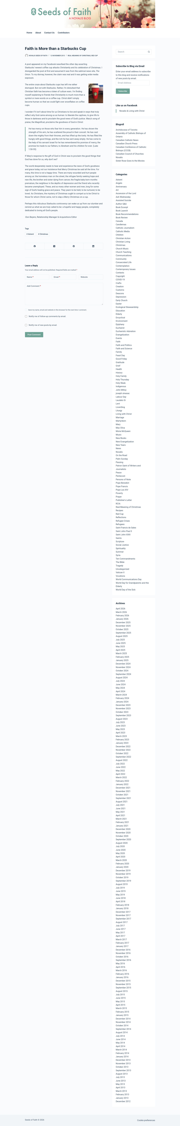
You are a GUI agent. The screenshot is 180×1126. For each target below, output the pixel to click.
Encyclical (120, 317)
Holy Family (121, 376)
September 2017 (123, 918)
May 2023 (120, 729)
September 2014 (123, 1029)
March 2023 (121, 736)
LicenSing (120, 407)
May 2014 (120, 1043)
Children (120, 235)
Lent (118, 403)
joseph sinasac (123, 393)
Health (119, 369)
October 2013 (122, 1067)
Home (29, 32)
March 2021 (121, 819)
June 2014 (121, 1039)
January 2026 (122, 619)
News (118, 448)
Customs (120, 290)
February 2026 (122, 615)
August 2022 (122, 760)
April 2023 (120, 732)
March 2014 (121, 1049)
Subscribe (122, 91)
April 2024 (120, 691)
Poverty (119, 493)
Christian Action (123, 238)
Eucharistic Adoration (126, 331)
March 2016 (121, 970)
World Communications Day (129, 579)
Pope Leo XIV (122, 490)
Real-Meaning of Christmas (79, 56)
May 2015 (120, 1001)
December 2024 (123, 663)
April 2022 (120, 774)
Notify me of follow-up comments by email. (47, 316)
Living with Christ (124, 414)
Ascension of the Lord (126, 193)
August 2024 (122, 677)
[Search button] (148, 51)
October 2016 (122, 956)
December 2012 (123, 1101)
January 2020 (122, 867)
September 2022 (123, 757)
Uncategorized (122, 569)
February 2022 (122, 781)
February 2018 (122, 905)
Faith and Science (124, 348)
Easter (119, 304)
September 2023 (123, 715)
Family (119, 352)
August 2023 (122, 719)
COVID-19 (120, 279)
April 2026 (120, 608)
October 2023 (122, 712)
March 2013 (121, 1091)
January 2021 (122, 826)
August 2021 (122, 801)
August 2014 (122, 1032)
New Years (121, 445)
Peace (119, 472)
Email (57, 277)
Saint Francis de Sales (126, 527)
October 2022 (122, 753)
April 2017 (120, 936)
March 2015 (121, 1008)
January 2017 (122, 946)
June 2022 (121, 767)
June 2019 (121, 891)
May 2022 (120, 770)
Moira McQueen (123, 431)
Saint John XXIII (123, 534)
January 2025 (122, 660)
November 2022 (123, 750)
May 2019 (120, 894)
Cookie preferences (146, 1120)
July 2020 (120, 846)
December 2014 (123, 1018)
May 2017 (120, 932)
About (38, 32)
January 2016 (122, 977)
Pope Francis (122, 486)
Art (117, 190)
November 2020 (123, 832)
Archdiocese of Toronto (126, 130)
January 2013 (122, 1098)
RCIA (118, 503)
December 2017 (123, 912)
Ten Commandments (125, 559)
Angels (119, 183)
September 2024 (123, 674)
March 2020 (121, 860)
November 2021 (123, 791)
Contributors (64, 32)
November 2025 (123, 626)
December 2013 (123, 1060)
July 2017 (120, 925)
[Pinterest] (74, 246)
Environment (121, 321)
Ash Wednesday (123, 197)
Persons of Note (123, 479)
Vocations (120, 576)
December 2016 (123, 950)
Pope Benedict (122, 483)
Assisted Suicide (123, 200)
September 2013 (123, 1070)
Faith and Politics (124, 345)
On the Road (121, 455)
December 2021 (123, 788)
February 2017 (122, 943)
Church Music (122, 248)
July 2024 (120, 681)
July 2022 (120, 764)
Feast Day (120, 355)
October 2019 (122, 877)
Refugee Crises (123, 521)
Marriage (120, 417)
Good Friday (121, 359)
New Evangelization (125, 441)
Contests (120, 272)
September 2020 (123, 839)
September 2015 (123, 987)
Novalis (119, 157)
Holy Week (121, 383)
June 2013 (121, 1081)
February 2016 (122, 974)
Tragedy (119, 565)
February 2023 (122, 739)
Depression (121, 297)
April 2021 (120, 815)
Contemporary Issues (126, 269)
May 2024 (120, 688)
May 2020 (120, 853)
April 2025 (120, 650)
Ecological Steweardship (127, 307)
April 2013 (120, 1087)
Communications (124, 255)
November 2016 (123, 953)
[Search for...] (131, 51)
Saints (119, 538)
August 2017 (122, 922)
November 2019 (123, 874)
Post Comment (34, 334)
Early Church (121, 300)
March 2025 (121, 653)
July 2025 (120, 639)
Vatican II (120, 572)
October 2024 (122, 670)
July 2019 (120, 888)
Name (30, 277)
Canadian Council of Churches (130, 154)
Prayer (119, 496)
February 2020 (122, 863)
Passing (119, 462)
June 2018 (121, 898)
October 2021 (122, 794)
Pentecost (120, 476)
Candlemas (121, 224)
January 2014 (122, 1056)
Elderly (119, 314)
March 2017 (121, 939)
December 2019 (123, 870)
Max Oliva (120, 428)
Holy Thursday (122, 379)
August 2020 (122, 843)
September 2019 (123, 881)
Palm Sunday (122, 459)
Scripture (120, 541)
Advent (30, 234)
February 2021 (122, 822)
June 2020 (121, 850)
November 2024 (123, 667)
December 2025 (123, 622)
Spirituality (121, 548)
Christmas (43, 234)
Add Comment (34, 286)
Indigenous (121, 386)
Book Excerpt (122, 207)
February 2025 (122, 657)
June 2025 (121, 643)
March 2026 (121, 612)
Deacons (120, 293)
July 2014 (120, 1036)
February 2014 (122, 1053)
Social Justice (122, 545)
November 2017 (123, 915)
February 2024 (122, 698)
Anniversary (121, 186)
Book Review (122, 217)
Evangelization (122, 334)
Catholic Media (123, 231)
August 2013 (122, 1074)
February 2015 (122, 1012)
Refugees (120, 524)
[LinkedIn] (93, 246)
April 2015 (120, 1005)
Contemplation (123, 266)
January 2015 (122, 1015)
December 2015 (123, 981)
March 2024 (121, 695)
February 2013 (122, 1094)
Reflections (121, 517)
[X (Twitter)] (54, 246)
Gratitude (120, 362)
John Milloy (121, 390)
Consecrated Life (123, 262)
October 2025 (122, 629)
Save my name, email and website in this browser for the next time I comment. (57, 310)
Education (120, 310)
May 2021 (120, 812)
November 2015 (123, 984)
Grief (118, 366)
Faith (118, 341)
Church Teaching (123, 252)
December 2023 (123, 705)
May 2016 (120, 963)
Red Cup (94, 56)
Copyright (120, 276)
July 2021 (120, 805)
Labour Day (121, 397)
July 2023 (120, 722)
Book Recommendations (127, 214)
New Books (121, 438)
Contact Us (49, 32)
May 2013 (120, 1084)
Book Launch (122, 210)
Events (119, 338)
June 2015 (121, 998)
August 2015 (122, 991)
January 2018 (122, 908)
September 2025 (123, 633)
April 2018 (120, 901)
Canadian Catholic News (127, 140)
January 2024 (122, 701)
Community (121, 259)
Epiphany (120, 324)
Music (118, 434)
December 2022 (123, 746)
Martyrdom (121, 421)
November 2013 (123, 1063)
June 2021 (121, 808)
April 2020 (120, 856)
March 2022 (121, 777)
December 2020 (123, 829)
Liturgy (119, 410)
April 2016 (120, 967)
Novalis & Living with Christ (132, 111)
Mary (118, 424)
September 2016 (123, 960)
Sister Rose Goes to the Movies (130, 161)
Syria (118, 555)
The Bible (120, 562)
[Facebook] (35, 246)
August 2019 (122, 884)
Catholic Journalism (125, 228)
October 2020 (122, 836)
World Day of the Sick (125, 589)
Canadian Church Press (126, 143)
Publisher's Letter (124, 500)
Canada (119, 221)
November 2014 (123, 1022)
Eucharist (120, 328)
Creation (120, 286)
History (119, 372)
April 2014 (120, 1046)
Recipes (119, 510)
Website (84, 277)
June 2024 (121, 684)
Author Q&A (121, 204)
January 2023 (122, 743)
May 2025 (120, 646)
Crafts (118, 283)
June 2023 (121, 726)
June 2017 (121, 929)
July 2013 (120, 1077)
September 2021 (123, 798)
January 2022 (122, 784)
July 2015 (120, 994)
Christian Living (123, 242)
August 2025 (122, 636)
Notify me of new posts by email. (43, 325)
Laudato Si (121, 400)
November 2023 (123, 708)
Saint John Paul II (124, 531)
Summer (120, 552)
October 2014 (122, 1025)
